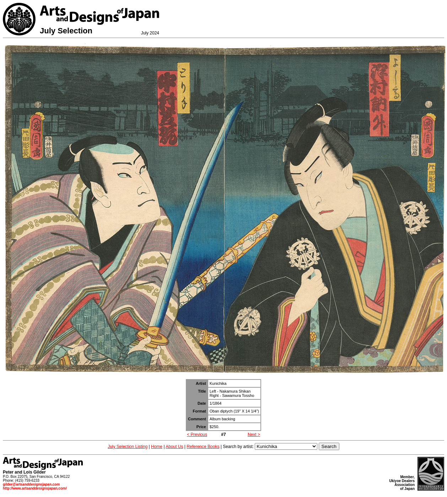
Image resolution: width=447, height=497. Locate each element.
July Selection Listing (127, 446)
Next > (254, 434)
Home (156, 446)
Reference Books (203, 446)
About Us (174, 446)
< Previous (197, 434)
